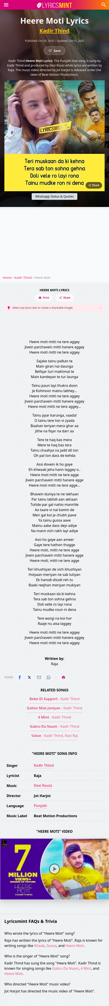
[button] (6, 4)
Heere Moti (74, 945)
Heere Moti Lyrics (54, 290)
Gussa (51, 945)
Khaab (39, 945)
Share (64, 298)
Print (44, 298)
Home (7, 277)
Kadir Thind (54, 30)
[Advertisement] (54, 239)
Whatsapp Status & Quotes (54, 196)
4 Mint (86, 968)
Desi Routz (43, 785)
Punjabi (40, 805)
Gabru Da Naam (65, 968)
